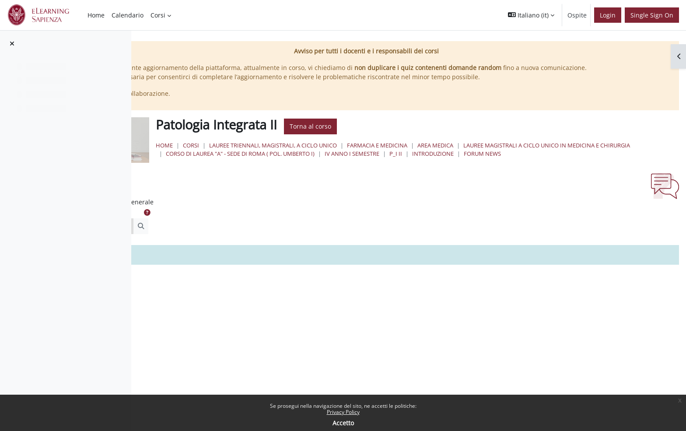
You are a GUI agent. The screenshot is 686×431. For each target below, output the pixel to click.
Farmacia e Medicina (484, 154)
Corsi (298, 154)
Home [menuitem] (96, 15)
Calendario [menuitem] (128, 15)
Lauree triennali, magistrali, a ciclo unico (380, 154)
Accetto (343, 423)
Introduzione (316, 171)
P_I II (279, 171)
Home (271, 154)
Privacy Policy (343, 412)
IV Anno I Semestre (635, 163)
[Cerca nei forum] (216, 244)
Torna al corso (417, 136)
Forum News (365, 171)
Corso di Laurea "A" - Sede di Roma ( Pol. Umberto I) (523, 163)
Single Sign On (651, 15)
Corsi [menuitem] (157, 15)
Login (608, 15)
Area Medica (542, 154)
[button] (531, 15)
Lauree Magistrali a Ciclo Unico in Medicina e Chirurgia (356, 163)
